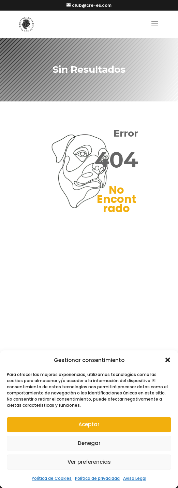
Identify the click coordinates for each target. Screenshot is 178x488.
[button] (167, 360)
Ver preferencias (89, 461)
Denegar (89, 443)
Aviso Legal (134, 478)
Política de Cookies (52, 478)
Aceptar (89, 424)
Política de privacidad (97, 478)
